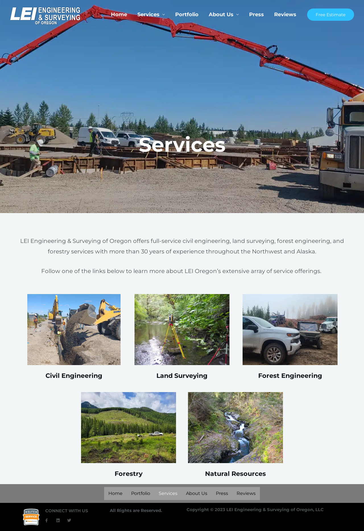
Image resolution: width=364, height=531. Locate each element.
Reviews (285, 14)
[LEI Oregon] (45, 15)
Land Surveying (182, 376)
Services (148, 14)
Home (119, 14)
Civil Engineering (74, 376)
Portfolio (186, 14)
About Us (221, 14)
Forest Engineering (290, 376)
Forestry (128, 474)
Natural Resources (235, 474)
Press (256, 14)
